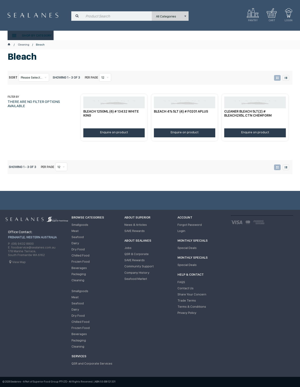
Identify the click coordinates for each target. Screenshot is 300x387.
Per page (91, 77)
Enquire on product (114, 132)
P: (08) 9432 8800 (21, 243)
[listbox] (170, 16)
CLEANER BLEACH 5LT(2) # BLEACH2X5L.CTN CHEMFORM (248, 113)
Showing (66, 77)
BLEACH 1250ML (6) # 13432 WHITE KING (111, 113)
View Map (19, 262)
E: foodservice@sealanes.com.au (31, 247)
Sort (13, 77)
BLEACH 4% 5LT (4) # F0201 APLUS (181, 111)
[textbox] (117, 16)
